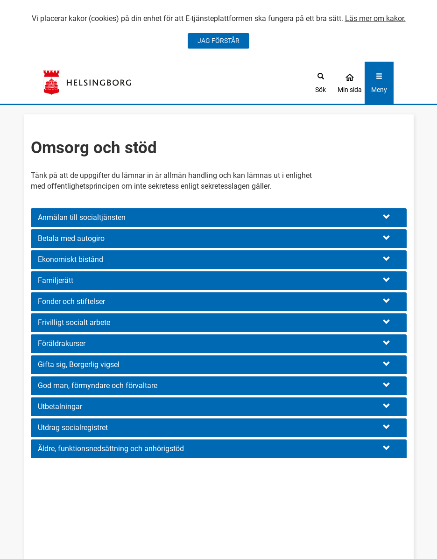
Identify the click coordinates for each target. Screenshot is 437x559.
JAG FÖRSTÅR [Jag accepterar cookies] (218, 40)
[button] (219, 217)
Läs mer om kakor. (375, 18)
